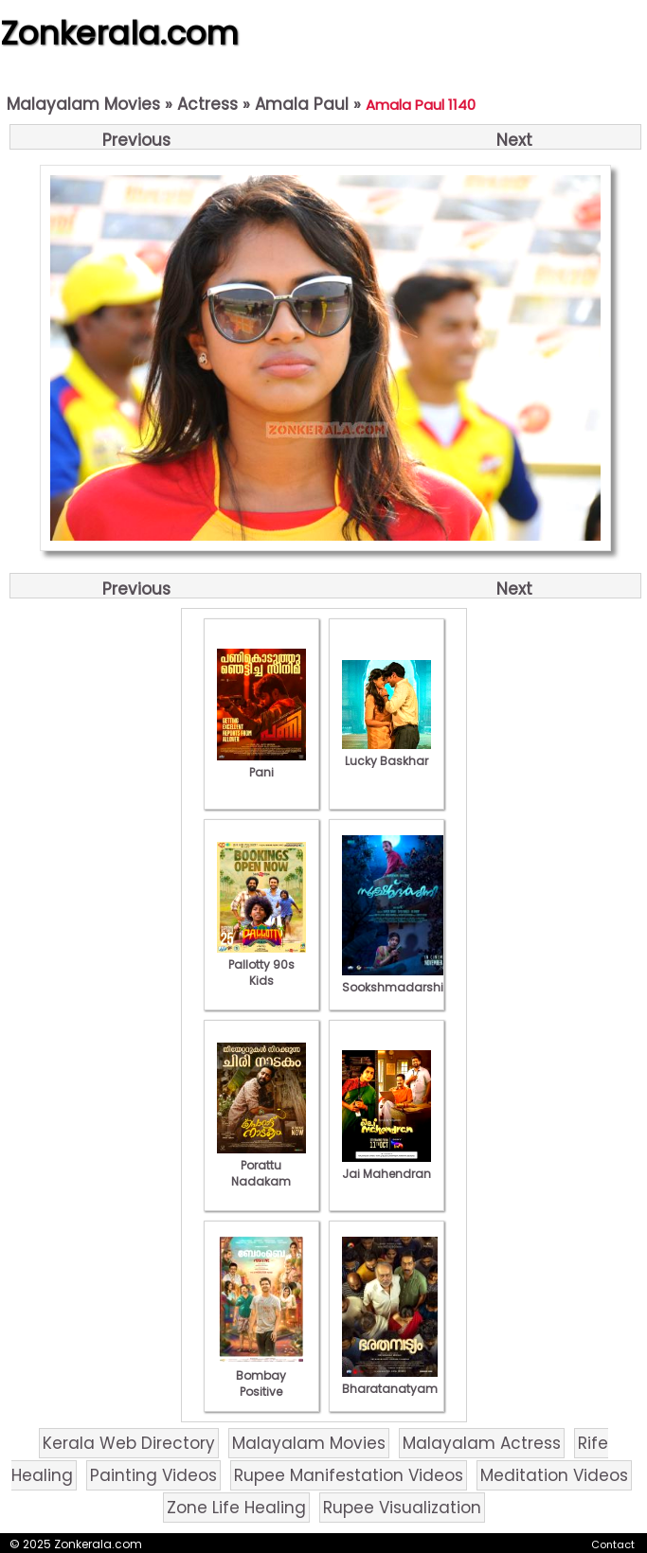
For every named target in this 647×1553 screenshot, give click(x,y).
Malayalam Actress (482, 1443)
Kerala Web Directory (129, 1443)
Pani (261, 764)
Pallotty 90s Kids (261, 964)
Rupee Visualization (402, 1507)
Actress (207, 104)
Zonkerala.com (119, 33)
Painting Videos (153, 1475)
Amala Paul (302, 104)
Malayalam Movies (83, 104)
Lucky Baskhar (386, 753)
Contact (613, 1544)
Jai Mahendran (386, 1166)
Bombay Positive (261, 1375)
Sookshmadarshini (398, 979)
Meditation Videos (554, 1475)
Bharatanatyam (390, 1381)
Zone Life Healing (236, 1507)
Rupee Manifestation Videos (348, 1475)
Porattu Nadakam (261, 1165)
